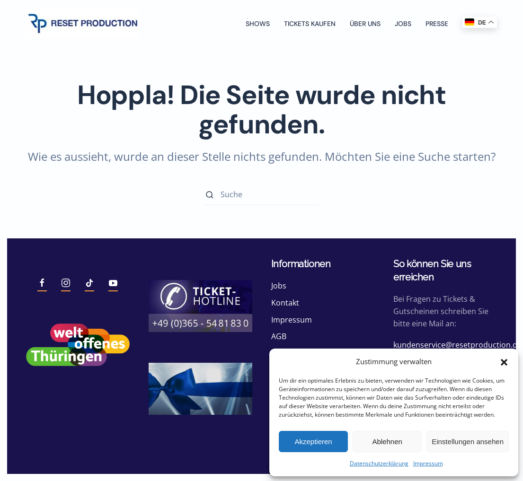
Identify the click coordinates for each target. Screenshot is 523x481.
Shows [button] (258, 23)
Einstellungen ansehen (468, 441)
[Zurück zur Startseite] (83, 24)
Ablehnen (387, 441)
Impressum (428, 463)
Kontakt (285, 302)
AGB (278, 336)
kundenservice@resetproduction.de (457, 345)
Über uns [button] (365, 23)
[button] (504, 361)
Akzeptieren (313, 441)
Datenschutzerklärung (379, 463)
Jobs (403, 23)
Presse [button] (436, 23)
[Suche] (262, 194)
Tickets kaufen (310, 23)
